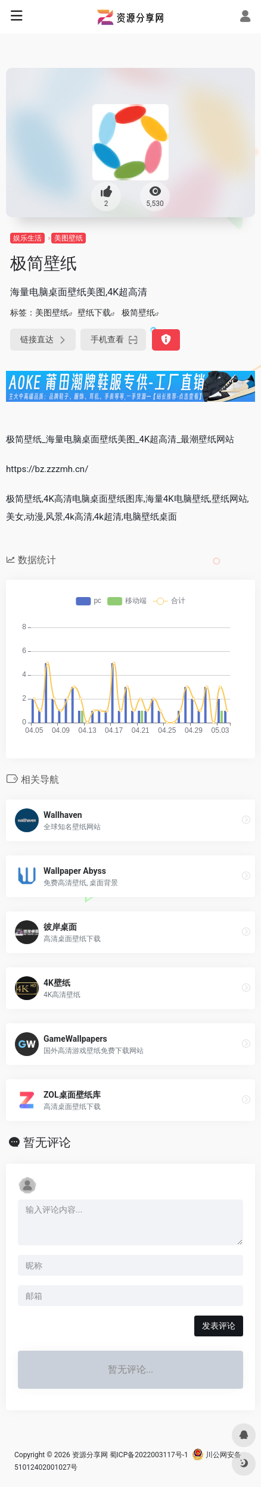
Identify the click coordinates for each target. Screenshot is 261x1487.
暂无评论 (47, 1142)
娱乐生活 (27, 238)
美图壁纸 (68, 238)
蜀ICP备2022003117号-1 (149, 1455)
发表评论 (218, 1325)
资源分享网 (90, 1455)
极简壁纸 (138, 312)
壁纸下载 (94, 312)
